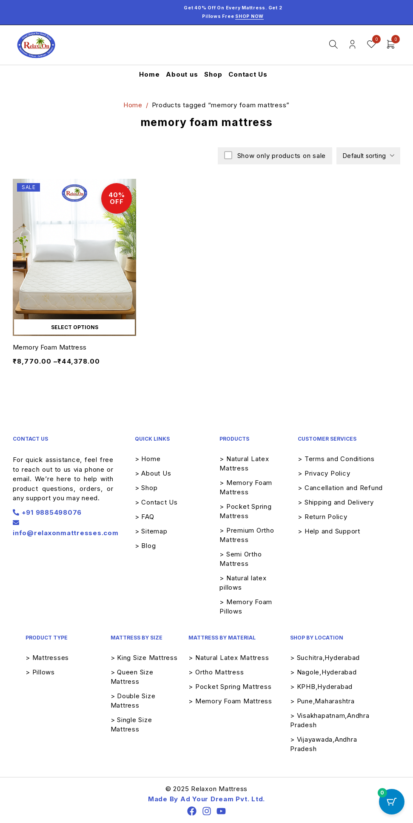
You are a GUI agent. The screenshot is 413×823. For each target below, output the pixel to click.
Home (132, 105)
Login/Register (352, 44)
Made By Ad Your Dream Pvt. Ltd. (206, 799)
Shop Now (249, 16)
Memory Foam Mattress (50, 347)
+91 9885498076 (47, 512)
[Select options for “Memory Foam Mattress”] (74, 327)
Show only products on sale (280, 156)
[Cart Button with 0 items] (391, 801)
